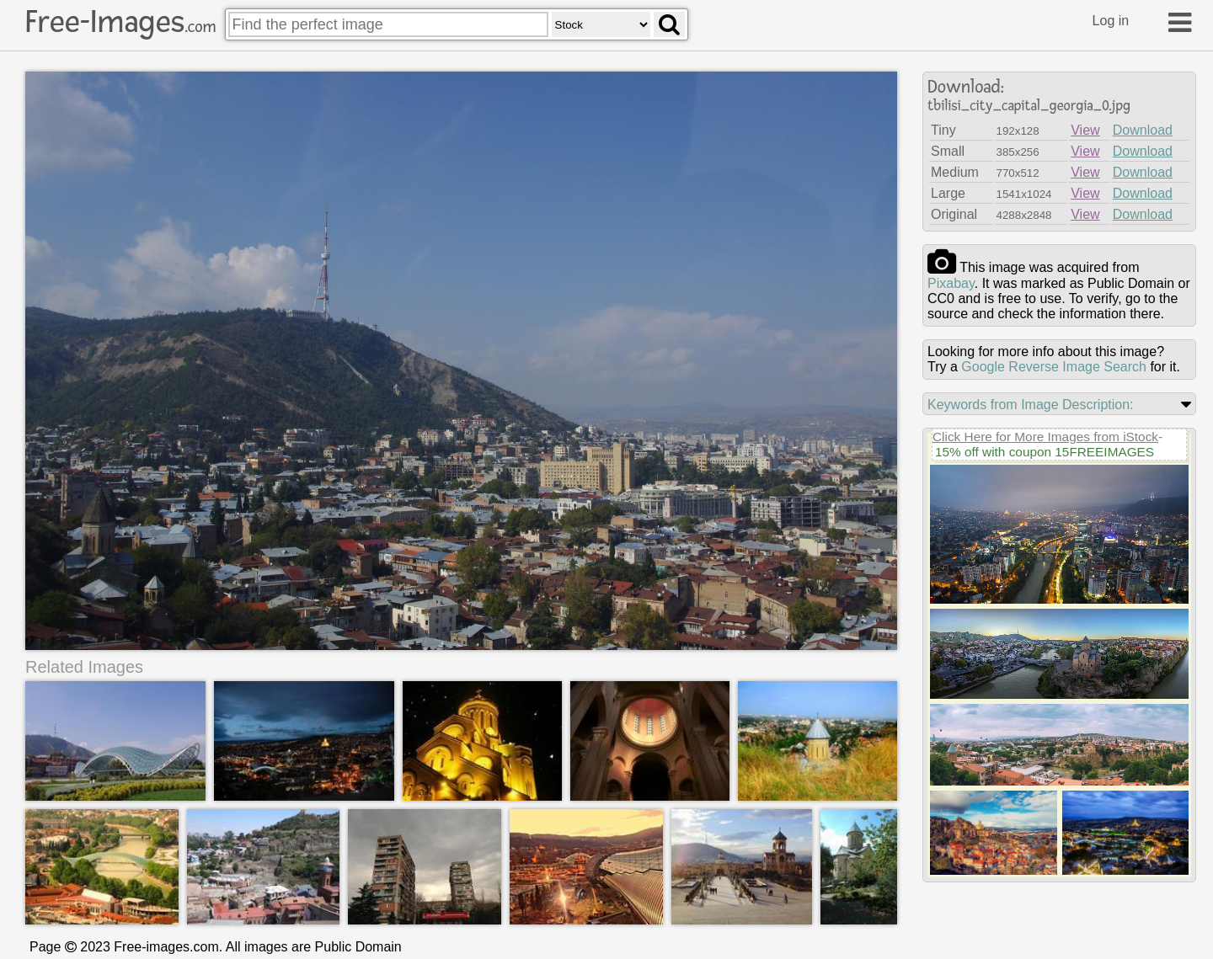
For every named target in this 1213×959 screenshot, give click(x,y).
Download (1143, 130)
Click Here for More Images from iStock (1045, 436)
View (1085, 130)
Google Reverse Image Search (1053, 367)
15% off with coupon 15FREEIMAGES (1044, 452)
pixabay (951, 283)
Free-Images (120, 22)
